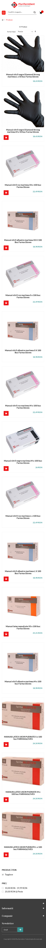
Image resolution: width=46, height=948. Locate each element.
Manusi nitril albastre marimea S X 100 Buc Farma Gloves (23, 351)
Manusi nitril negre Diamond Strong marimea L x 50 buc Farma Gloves (23, 75)
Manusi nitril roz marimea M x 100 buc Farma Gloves (23, 407)
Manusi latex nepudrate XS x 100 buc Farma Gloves (23, 627)
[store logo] (23, 5)
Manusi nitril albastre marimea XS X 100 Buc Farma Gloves (23, 241)
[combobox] (22, 12)
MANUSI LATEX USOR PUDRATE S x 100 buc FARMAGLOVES (23, 738)
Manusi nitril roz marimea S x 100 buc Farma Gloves (23, 296)
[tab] (23, 872)
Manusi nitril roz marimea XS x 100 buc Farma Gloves (23, 186)
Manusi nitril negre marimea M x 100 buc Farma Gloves (23, 462)
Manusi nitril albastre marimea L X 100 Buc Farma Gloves (23, 572)
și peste (14, 891)
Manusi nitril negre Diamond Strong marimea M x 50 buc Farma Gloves (23, 131)
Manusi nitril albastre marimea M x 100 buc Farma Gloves (23, 682)
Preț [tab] (4, 883)
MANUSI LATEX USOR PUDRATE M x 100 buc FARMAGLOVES (23, 793)
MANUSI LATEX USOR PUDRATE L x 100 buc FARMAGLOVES (23, 848)
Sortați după (11, 32)
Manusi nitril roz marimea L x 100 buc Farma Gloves (23, 517)
